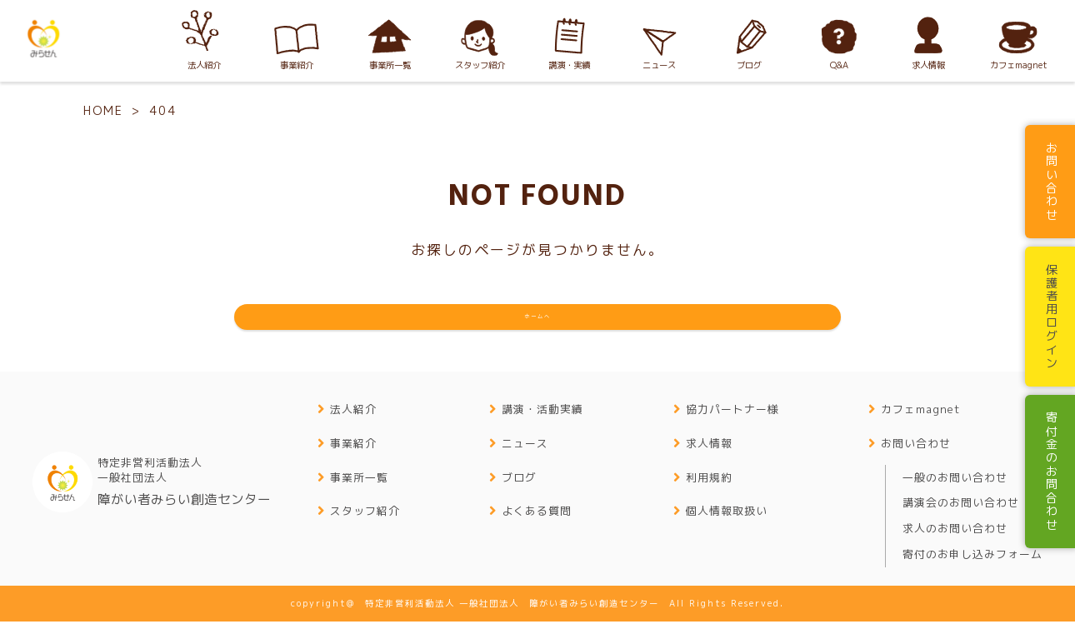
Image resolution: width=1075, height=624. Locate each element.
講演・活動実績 (542, 411)
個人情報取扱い (727, 514)
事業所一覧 (359, 479)
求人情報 (709, 445)
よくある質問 (537, 514)
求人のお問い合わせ (955, 530)
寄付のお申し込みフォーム (972, 556)
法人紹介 (353, 411)
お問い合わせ (916, 445)
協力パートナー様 (732, 411)
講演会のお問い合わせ (960, 505)
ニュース (525, 445)
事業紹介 (353, 445)
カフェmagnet (920, 411)
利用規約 (709, 479)
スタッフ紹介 (365, 514)
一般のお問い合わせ (955, 479)
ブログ (519, 479)
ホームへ (537, 318)
